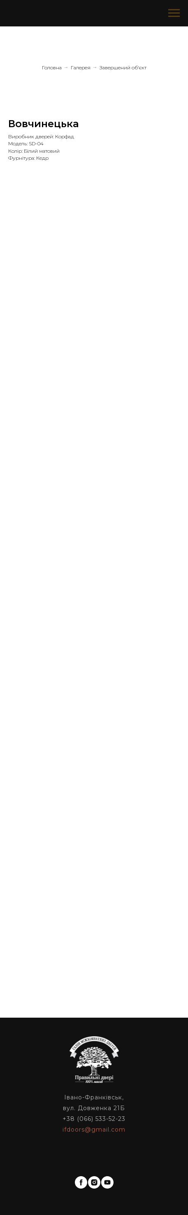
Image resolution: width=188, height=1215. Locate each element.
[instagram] (94, 1182)
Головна (52, 67)
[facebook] (81, 1182)
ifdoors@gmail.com (94, 1129)
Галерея (81, 67)
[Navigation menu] (174, 13)
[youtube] (107, 1182)
